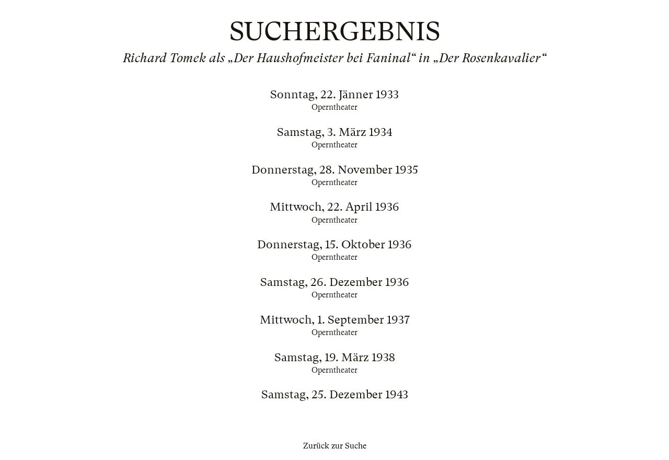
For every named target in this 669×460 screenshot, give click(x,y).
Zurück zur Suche (334, 446)
